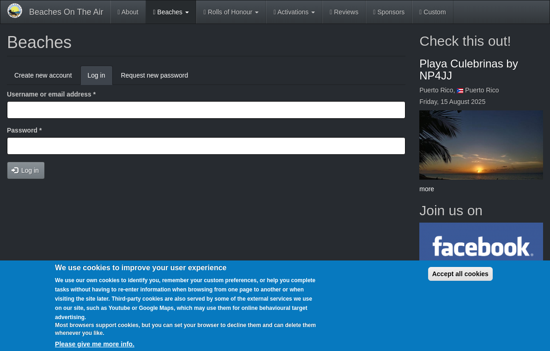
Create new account (43, 75)
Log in (100, 78)
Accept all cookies (460, 274)
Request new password (154, 75)
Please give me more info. (94, 344)
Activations (294, 12)
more (426, 189)
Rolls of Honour (231, 12)
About (128, 12)
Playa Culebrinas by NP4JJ (468, 69)
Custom (432, 12)
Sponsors (389, 12)
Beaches (171, 12)
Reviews (344, 12)
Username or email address (51, 94)
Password (24, 130)
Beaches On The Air (66, 12)
